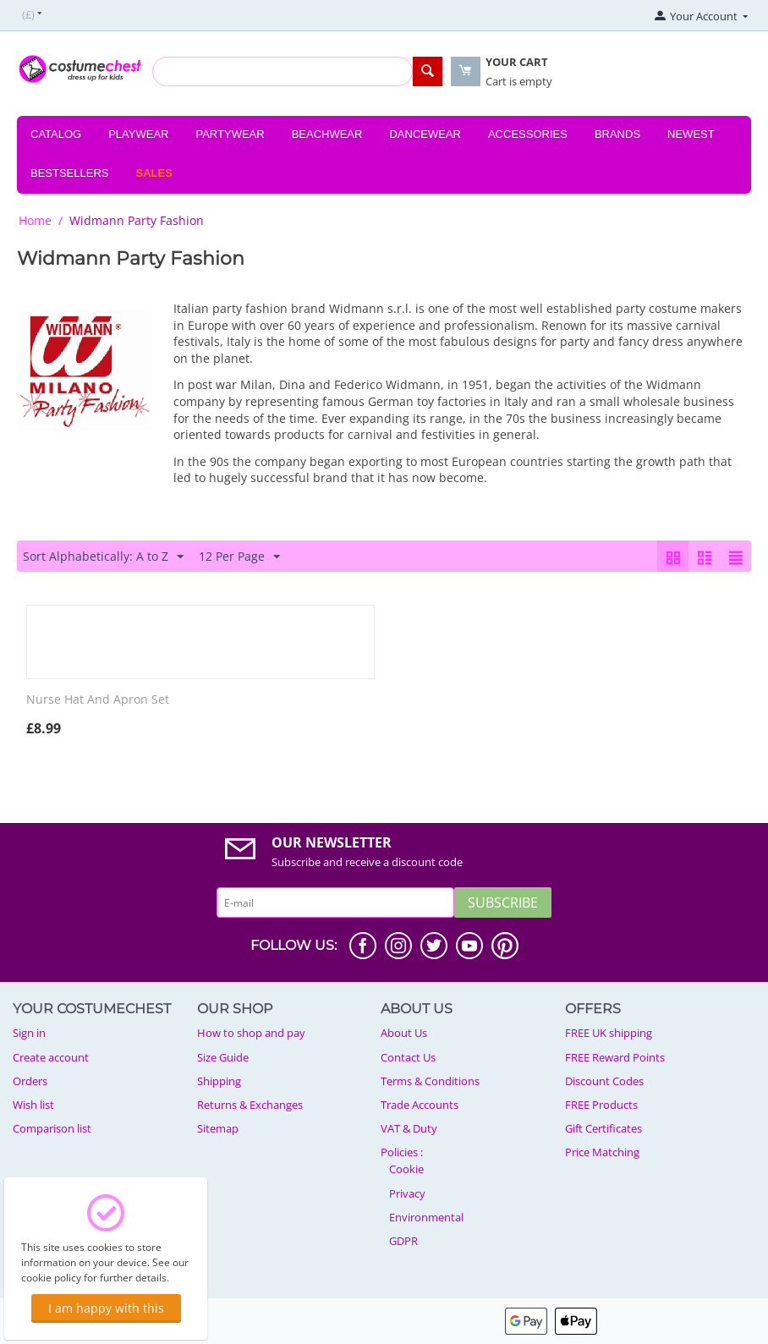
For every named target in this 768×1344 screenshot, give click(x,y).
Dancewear (425, 134)
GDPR (403, 1240)
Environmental (426, 1217)
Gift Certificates (603, 1128)
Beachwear (327, 134)
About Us (404, 1032)
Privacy (407, 1193)
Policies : (402, 1152)
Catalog (55, 134)
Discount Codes (604, 1081)
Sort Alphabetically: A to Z (103, 557)
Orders (30, 1081)
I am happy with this (106, 1308)
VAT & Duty (409, 1128)
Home (35, 220)
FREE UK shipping (608, 1032)
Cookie (406, 1169)
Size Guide (223, 1057)
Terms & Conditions (430, 1081)
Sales (154, 173)
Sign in (29, 1032)
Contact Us (408, 1057)
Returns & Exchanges (250, 1104)
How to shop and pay (251, 1032)
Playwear (138, 134)
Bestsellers (69, 173)
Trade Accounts (419, 1104)
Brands (617, 134)
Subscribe (503, 902)
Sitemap (218, 1128)
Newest (691, 134)
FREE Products (601, 1104)
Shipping (219, 1081)
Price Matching (602, 1152)
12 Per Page (239, 557)
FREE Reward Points (615, 1057)
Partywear (229, 134)
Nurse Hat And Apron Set (97, 700)
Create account (51, 1057)
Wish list (33, 1104)
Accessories (528, 134)
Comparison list (52, 1128)
